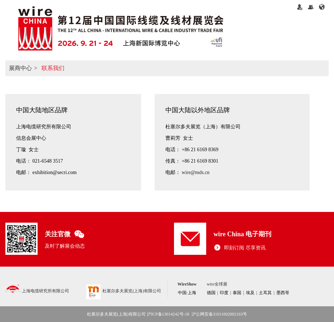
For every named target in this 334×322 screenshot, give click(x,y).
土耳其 (265, 292)
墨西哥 (282, 292)
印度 (224, 292)
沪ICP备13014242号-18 (168, 314)
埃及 (250, 292)
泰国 (237, 292)
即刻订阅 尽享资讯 (239, 248)
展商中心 (20, 68)
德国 (211, 292)
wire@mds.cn (196, 172)
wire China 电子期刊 (242, 234)
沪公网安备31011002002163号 (219, 314)
